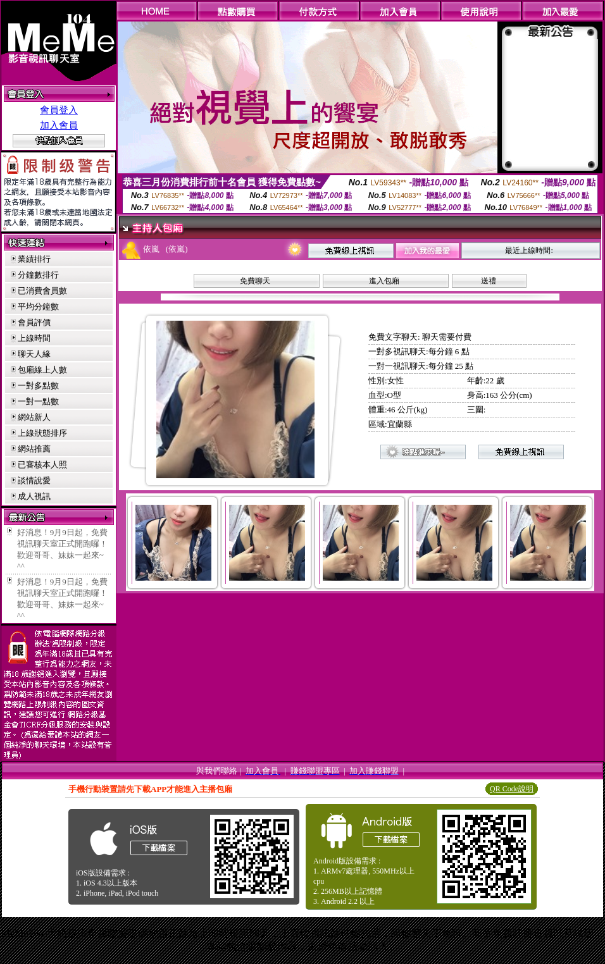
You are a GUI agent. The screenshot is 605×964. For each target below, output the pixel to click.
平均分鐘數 (38, 306)
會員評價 (34, 322)
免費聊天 (255, 280)
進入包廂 (384, 280)
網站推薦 (34, 449)
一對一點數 (38, 401)
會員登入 (59, 110)
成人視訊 (34, 496)
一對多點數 (38, 385)
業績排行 (34, 259)
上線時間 (34, 338)
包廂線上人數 (42, 369)
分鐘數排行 (38, 275)
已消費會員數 (42, 290)
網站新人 (34, 417)
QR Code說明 (511, 788)
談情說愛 (34, 480)
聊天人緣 (34, 354)
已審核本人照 (42, 464)
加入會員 (59, 125)
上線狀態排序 (42, 433)
